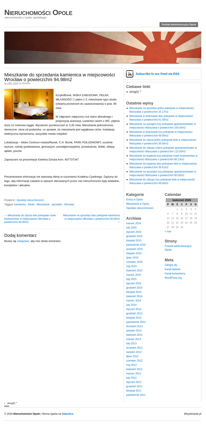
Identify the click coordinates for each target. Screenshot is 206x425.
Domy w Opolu (134, 199)
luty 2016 (131, 227)
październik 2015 (136, 244)
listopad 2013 (133, 317)
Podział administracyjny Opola (179, 24)
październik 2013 (136, 322)
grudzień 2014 (134, 287)
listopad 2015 (133, 240)
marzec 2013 (133, 339)
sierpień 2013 (134, 330)
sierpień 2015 (134, 253)
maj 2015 (131, 266)
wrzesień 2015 (134, 249)
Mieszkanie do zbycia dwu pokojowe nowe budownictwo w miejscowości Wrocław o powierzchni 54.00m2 (30, 219)
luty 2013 (131, 343)
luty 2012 (131, 377)
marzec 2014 (133, 300)
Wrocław (69, 204)
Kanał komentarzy (175, 273)
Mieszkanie (43, 204)
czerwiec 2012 (134, 360)
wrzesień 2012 (134, 347)
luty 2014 (131, 304)
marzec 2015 (133, 274)
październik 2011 (136, 394)
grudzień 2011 (134, 386)
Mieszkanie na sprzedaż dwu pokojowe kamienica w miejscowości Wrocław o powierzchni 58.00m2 (91, 217)
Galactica (67, 413)
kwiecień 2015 (134, 270)
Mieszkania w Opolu (137, 203)
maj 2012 (131, 364)
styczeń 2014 (133, 309)
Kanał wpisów (172, 269)
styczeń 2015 (133, 283)
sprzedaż (57, 204)
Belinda (26, 83)
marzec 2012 (133, 373)
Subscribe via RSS (157, 74)
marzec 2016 (133, 223)
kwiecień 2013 (134, 334)
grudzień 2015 (134, 236)
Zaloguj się (171, 264)
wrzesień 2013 (134, 326)
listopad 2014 (133, 291)
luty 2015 (131, 279)
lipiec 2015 (132, 257)
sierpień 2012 (134, 352)
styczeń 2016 (133, 231)
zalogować (23, 241)
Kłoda (31, 204)
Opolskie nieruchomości (30, 200)
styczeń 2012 (133, 382)
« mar (168, 231)
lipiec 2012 (132, 356)
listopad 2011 (133, 390)
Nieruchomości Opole (38, 12)
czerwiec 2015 (134, 261)
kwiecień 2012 (134, 369)
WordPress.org (173, 277)
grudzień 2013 (134, 313)
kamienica (20, 204)
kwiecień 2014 (134, 296)
